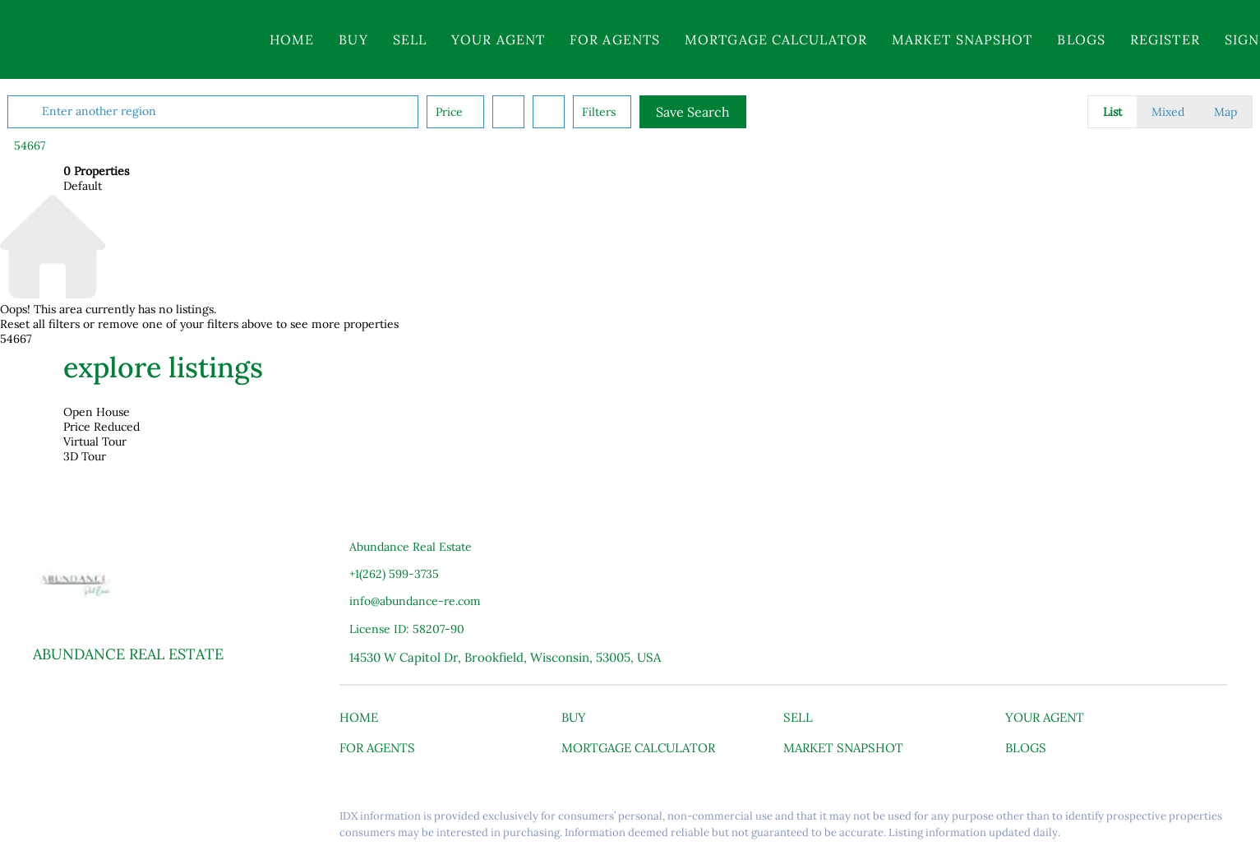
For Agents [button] (615, 39)
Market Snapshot (962, 39)
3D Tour (84, 456)
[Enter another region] (275, 112)
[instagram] (111, 820)
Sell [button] (410, 39)
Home (292, 39)
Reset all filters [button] (40, 324)
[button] (130, 39)
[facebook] (45, 820)
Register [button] (1165, 39)
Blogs (1081, 39)
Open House (96, 411)
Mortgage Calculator (776, 39)
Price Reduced (101, 426)
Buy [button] (353, 39)
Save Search (749, 112)
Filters (655, 111)
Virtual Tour (95, 441)
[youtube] (144, 820)
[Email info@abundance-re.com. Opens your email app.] (461, 601)
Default (82, 185)
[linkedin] (78, 820)
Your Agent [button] (498, 39)
